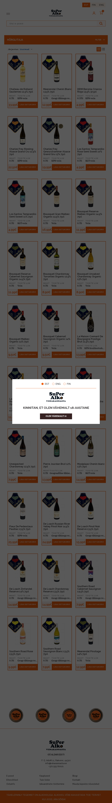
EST (45, 384)
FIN (67, 384)
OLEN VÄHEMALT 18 (56, 416)
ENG (56, 384)
